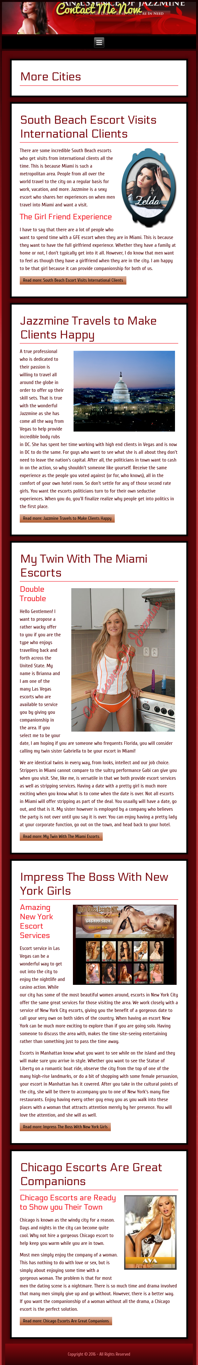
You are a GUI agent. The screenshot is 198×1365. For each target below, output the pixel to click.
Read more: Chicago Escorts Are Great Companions (66, 1321)
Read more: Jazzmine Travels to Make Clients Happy (67, 518)
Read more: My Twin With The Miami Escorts (61, 836)
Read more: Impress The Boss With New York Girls (65, 1127)
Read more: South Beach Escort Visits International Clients (73, 280)
